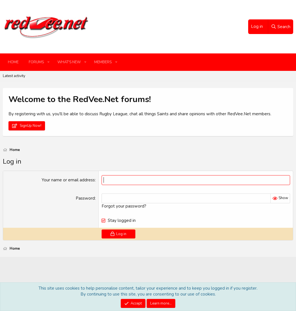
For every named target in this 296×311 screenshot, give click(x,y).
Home (13, 62)
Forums (36, 62)
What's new (69, 62)
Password (85, 198)
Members (103, 62)
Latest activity (14, 75)
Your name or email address (68, 180)
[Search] (280, 26)
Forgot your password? (124, 206)
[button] (48, 62)
